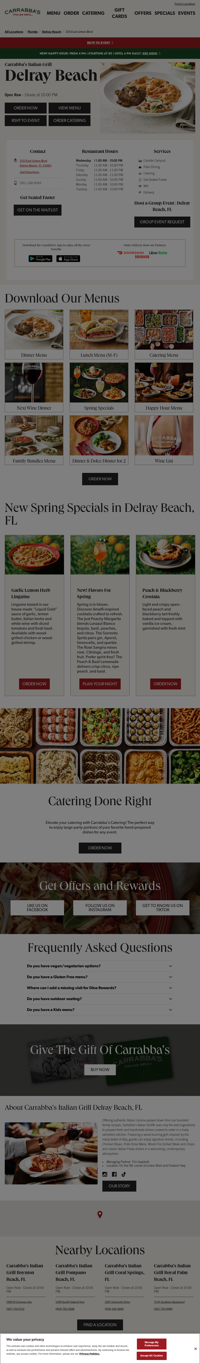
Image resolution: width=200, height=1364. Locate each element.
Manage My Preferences (152, 1344)
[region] (100, 1348)
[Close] (195, 1349)
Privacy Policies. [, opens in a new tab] (89, 1354)
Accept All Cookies (151, 1355)
